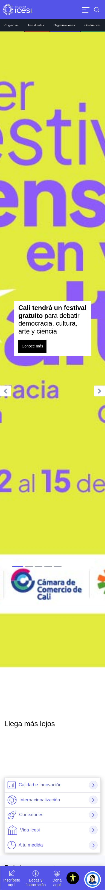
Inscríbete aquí (11, 878)
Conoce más (32, 346)
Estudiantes (36, 25)
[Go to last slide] (5, 390)
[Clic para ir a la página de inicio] (17, 9)
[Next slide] (99, 390)
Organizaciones (64, 25)
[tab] (17, 566)
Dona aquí (57, 878)
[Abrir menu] (86, 10)
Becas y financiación (35, 878)
